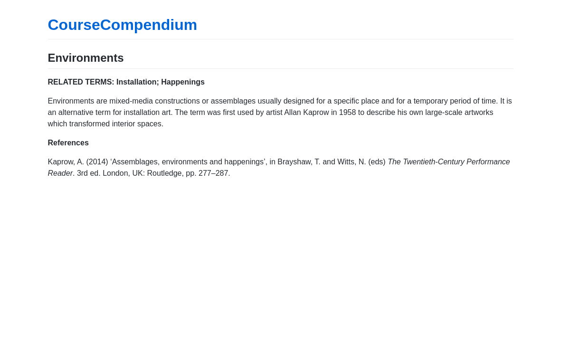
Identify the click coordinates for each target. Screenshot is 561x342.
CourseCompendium (123, 24)
